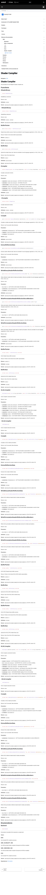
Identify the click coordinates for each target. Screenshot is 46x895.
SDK (7, 78)
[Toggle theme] (44, 2)
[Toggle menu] (2, 7)
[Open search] (23, 2)
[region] (23, 169)
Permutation (10, 861)
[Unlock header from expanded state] (43, 7)
